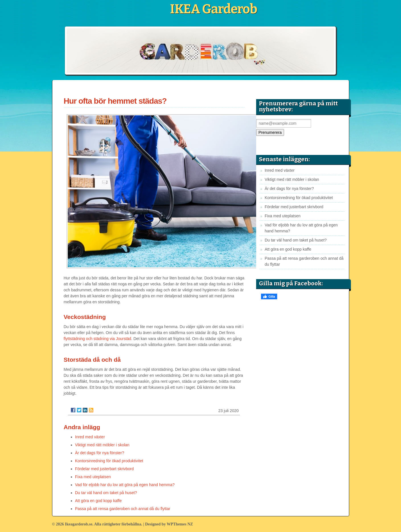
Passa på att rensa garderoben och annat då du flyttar (122, 508)
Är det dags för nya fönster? (99, 453)
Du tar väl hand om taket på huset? (106, 492)
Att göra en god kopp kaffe (98, 500)
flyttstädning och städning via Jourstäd (97, 338)
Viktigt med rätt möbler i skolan (102, 445)
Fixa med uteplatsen (93, 476)
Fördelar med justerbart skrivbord (104, 468)
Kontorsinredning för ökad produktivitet (109, 461)
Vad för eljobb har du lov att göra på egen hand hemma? (125, 484)
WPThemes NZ (180, 524)
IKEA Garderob (213, 9)
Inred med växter (90, 437)
